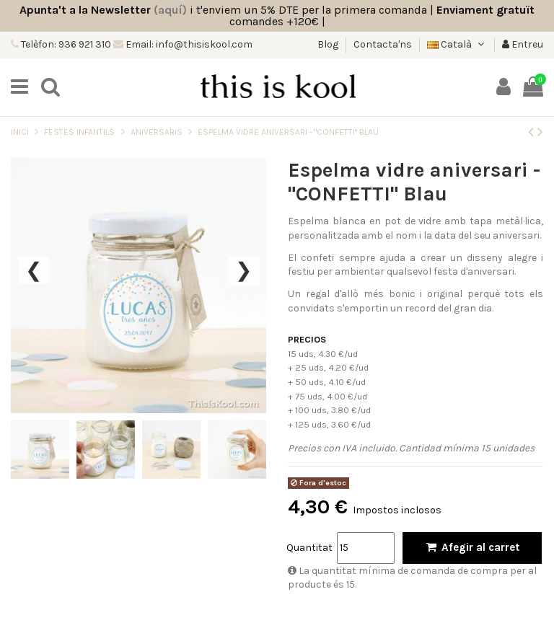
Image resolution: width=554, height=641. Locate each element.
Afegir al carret (472, 547)
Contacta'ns (382, 44)
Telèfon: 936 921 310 (65, 44)
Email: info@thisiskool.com (187, 44)
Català (457, 44)
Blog (328, 44)
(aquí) (170, 10)
